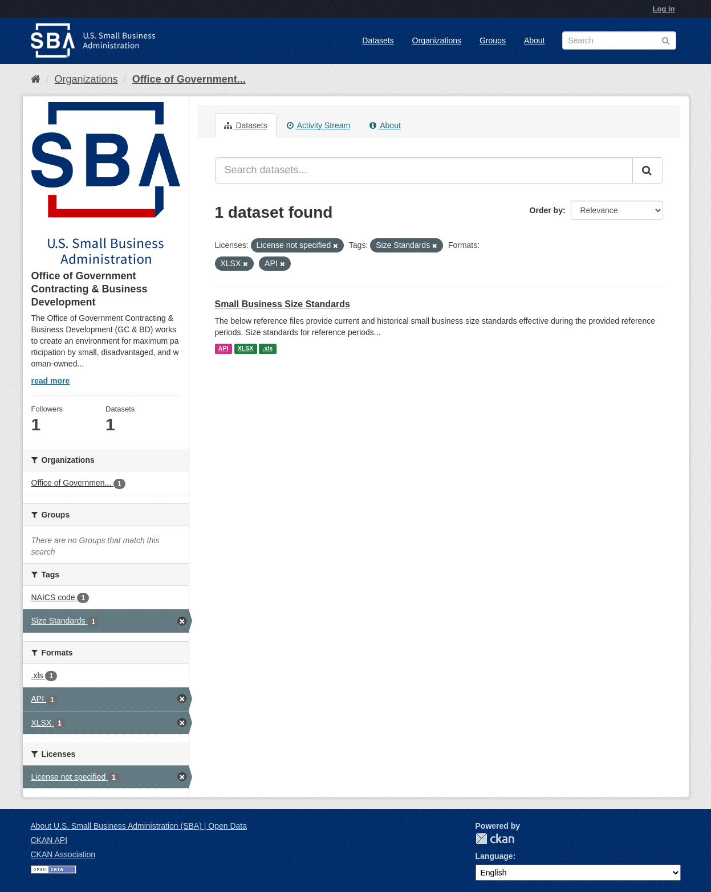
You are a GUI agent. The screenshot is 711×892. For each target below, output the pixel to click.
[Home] (35, 79)
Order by (546, 210)
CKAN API (49, 840)
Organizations (436, 40)
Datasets (377, 40)
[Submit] (647, 170)
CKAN (495, 839)
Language (494, 856)
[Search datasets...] (424, 170)
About (534, 40)
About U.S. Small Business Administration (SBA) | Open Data (139, 825)
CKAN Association (63, 854)
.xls (268, 348)
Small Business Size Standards (282, 304)
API (223, 348)
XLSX (245, 348)
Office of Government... (189, 79)
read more (50, 380)
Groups (493, 40)
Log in (664, 9)
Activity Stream (318, 125)
